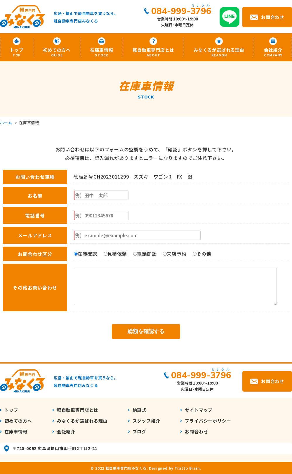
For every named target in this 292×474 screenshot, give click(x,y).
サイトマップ (199, 410)
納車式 (139, 410)
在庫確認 (85, 253)
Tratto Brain (187, 468)
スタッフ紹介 (146, 421)
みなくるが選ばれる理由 (219, 52)
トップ (17, 52)
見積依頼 (115, 253)
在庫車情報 (101, 52)
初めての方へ (57, 52)
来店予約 (174, 253)
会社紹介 (273, 52)
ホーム (6, 122)
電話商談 (145, 253)
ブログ (139, 431)
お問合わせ (272, 17)
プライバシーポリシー (208, 421)
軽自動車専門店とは (153, 52)
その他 (202, 253)
